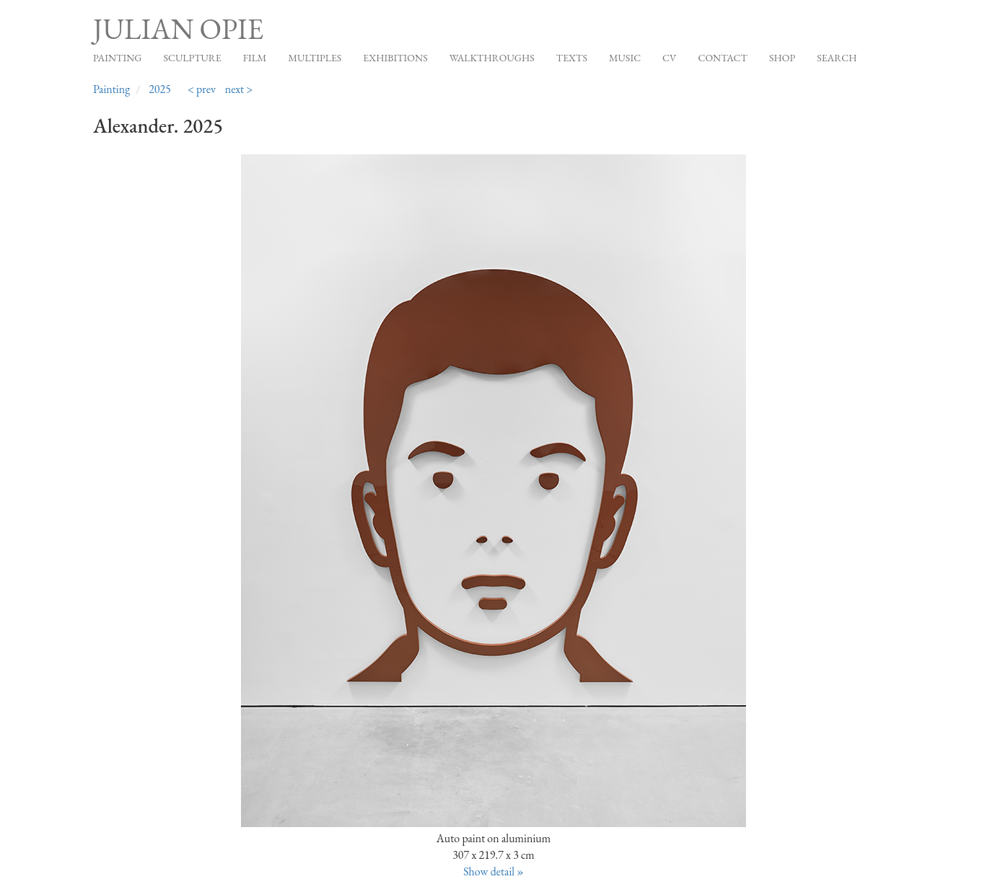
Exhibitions (395, 57)
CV (669, 57)
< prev (202, 89)
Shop (782, 57)
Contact (722, 57)
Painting (117, 57)
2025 (160, 89)
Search (836, 57)
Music (625, 57)
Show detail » (493, 871)
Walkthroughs (492, 57)
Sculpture (192, 57)
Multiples (314, 57)
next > (239, 89)
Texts (571, 57)
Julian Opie (178, 29)
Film (255, 57)
